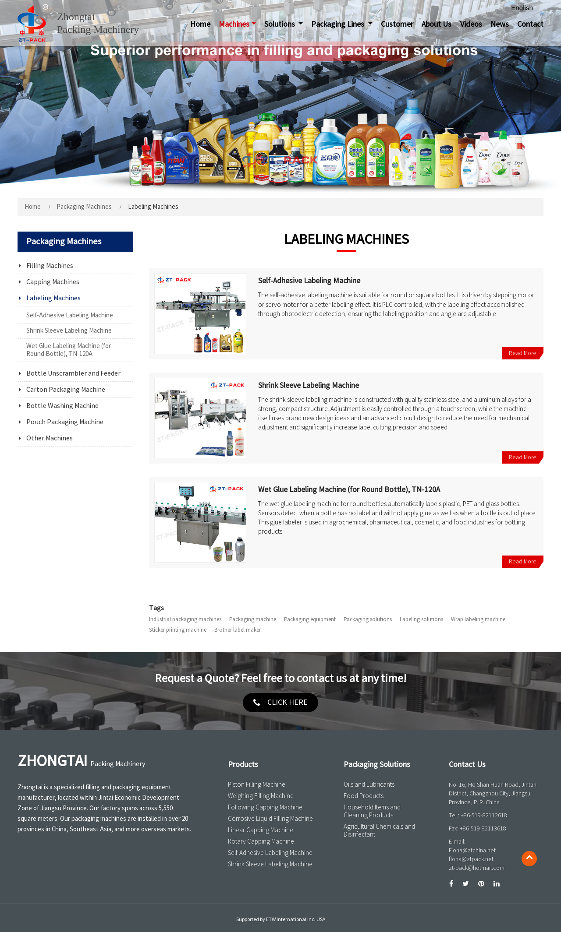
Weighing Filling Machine (261, 796)
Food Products (363, 796)
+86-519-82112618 (484, 815)
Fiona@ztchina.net (472, 850)
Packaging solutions (368, 619)
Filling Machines (49, 265)
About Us (436, 24)
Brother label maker (237, 629)
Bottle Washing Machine (62, 405)
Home (200, 24)
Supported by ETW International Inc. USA (280, 919)
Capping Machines (52, 282)
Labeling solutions (421, 619)
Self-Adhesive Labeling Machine (309, 281)
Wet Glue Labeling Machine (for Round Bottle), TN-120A (349, 490)
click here (287, 702)
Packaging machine (252, 619)
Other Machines (49, 438)
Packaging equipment (310, 619)
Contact (530, 24)
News (499, 24)
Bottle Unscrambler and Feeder (73, 373)
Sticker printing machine (177, 629)
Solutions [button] (280, 24)
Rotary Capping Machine (261, 841)
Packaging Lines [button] (338, 24)
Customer (397, 24)
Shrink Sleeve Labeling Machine (308, 385)
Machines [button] (234, 24)
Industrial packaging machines (185, 619)
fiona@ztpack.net (471, 859)
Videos (471, 24)
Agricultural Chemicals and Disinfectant (379, 830)
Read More (522, 353)
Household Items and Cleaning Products (372, 811)
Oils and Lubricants (369, 784)
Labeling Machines (53, 298)
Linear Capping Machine (260, 830)
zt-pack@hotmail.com (476, 868)
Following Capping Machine (265, 807)
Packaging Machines (84, 207)
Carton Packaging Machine (65, 389)
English (522, 7)
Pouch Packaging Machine (64, 422)
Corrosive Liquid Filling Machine (270, 819)
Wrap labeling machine (478, 619)
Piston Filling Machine (256, 784)
